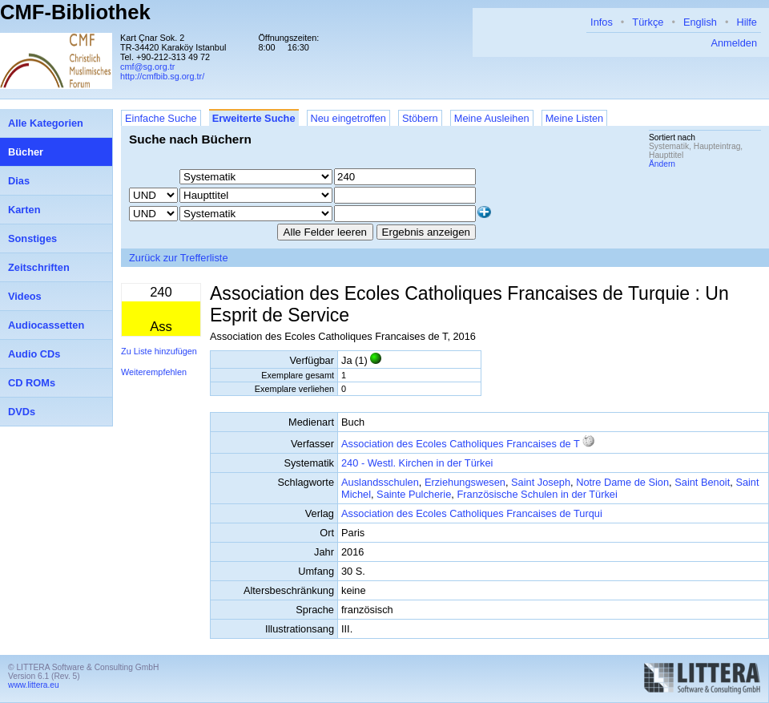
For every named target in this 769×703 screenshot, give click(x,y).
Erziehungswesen (465, 482)
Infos (601, 22)
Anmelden (734, 43)
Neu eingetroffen (348, 118)
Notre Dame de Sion (622, 482)
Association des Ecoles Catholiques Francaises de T (460, 444)
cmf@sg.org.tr (147, 66)
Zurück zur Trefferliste (178, 258)
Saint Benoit (702, 482)
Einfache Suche (161, 118)
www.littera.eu (33, 685)
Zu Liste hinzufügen (159, 351)
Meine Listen (575, 118)
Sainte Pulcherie (413, 494)
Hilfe (746, 22)
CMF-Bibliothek (75, 12)
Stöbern (420, 118)
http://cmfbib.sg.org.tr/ (162, 76)
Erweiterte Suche (254, 118)
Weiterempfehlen (154, 372)
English (700, 22)
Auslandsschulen (380, 482)
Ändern (662, 164)
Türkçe (647, 22)
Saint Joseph (540, 482)
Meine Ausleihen (491, 118)
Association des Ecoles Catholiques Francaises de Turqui (471, 513)
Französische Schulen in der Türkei (537, 494)
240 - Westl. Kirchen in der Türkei (417, 463)
